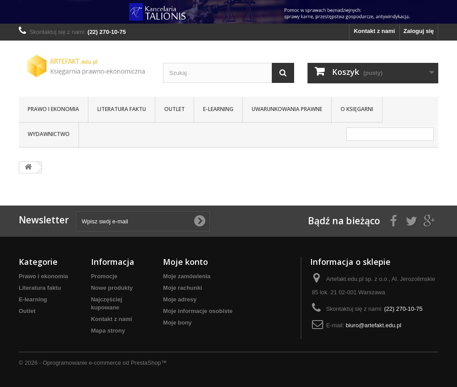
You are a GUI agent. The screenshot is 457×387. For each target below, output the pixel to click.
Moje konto (185, 261)
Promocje (104, 276)
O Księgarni (357, 109)
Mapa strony (108, 330)
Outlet (174, 109)
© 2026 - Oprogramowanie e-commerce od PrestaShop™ (93, 362)
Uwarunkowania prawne (287, 109)
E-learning (218, 109)
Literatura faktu (121, 109)
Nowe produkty (112, 287)
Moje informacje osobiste (198, 311)
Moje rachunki (182, 287)
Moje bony (177, 322)
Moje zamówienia (186, 276)
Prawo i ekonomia (53, 109)
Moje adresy (179, 299)
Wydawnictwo (49, 134)
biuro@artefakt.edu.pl (374, 325)
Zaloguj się (418, 31)
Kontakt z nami (374, 31)
